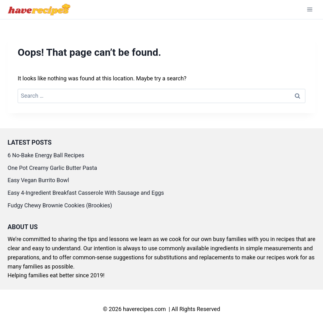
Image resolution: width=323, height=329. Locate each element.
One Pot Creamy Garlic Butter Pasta (52, 167)
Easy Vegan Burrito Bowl (38, 180)
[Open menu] (309, 9)
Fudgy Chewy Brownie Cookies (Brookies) (60, 205)
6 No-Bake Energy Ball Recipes (46, 155)
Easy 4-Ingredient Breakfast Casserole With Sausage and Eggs (86, 192)
